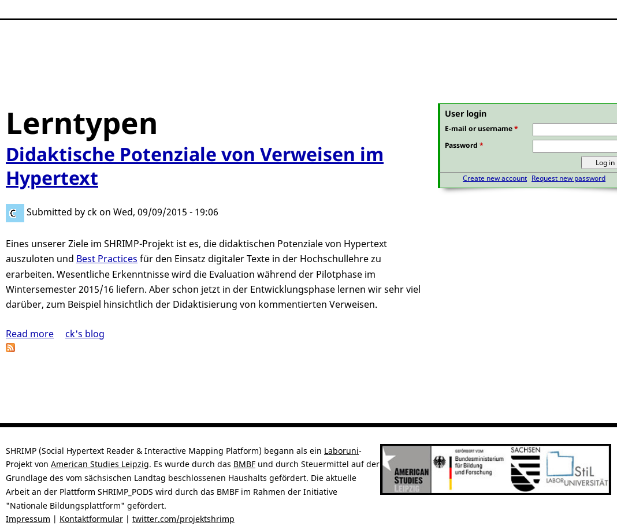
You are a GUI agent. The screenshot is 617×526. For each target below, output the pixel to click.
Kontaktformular (91, 518)
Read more (30, 333)
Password (464, 145)
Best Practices (106, 258)
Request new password (568, 178)
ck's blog (85, 333)
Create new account (495, 178)
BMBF (244, 463)
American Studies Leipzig (100, 463)
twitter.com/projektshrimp (183, 518)
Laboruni (341, 450)
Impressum (28, 518)
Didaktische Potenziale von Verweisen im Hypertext (195, 166)
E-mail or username (481, 128)
